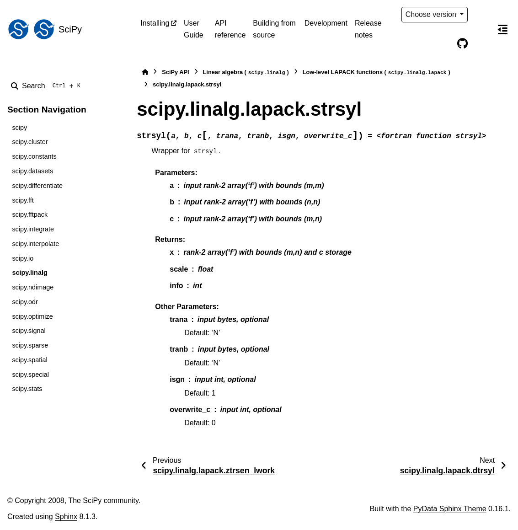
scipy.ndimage (32, 287)
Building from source (274, 29)
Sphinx (66, 516)
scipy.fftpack (30, 214)
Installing (154, 23)
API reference (230, 29)
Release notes (368, 29)
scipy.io (22, 258)
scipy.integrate (33, 229)
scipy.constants (34, 156)
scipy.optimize (32, 316)
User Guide (193, 29)
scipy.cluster (30, 141)
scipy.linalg (29, 272)
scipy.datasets (32, 171)
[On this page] (502, 29)
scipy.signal (28, 330)
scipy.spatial (29, 360)
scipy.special (30, 374)
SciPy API (175, 72)
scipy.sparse (30, 345)
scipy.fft (22, 200)
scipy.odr (25, 301)
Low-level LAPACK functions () (376, 72)
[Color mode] (481, 14)
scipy (19, 127)
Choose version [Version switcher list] (432, 14)
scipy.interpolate (35, 243)
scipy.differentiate (37, 185)
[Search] (47, 86)
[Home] (145, 72)
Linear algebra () (246, 72)
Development (325, 23)
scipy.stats (27, 388)
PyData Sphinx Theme (449, 509)
